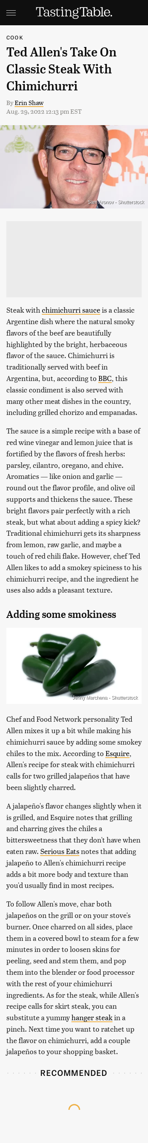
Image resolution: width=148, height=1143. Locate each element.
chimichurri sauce (71, 310)
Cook (14, 37)
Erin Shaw (29, 102)
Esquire (117, 753)
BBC (105, 378)
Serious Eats (59, 851)
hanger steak (91, 1017)
